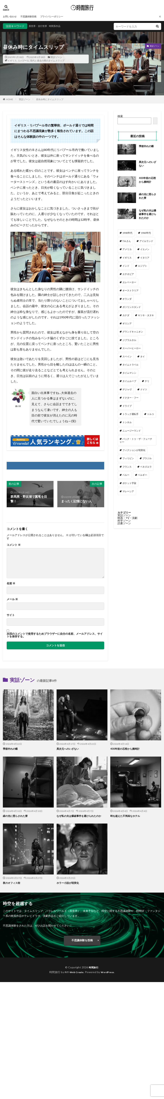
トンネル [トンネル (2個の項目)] (127, 423)
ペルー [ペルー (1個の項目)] (125, 475)
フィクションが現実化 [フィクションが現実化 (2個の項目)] (133, 451)
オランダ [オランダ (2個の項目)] (127, 299)
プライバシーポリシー (58, 16)
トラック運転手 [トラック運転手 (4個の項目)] (130, 415)
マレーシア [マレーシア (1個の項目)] (128, 492)
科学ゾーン (124, 521)
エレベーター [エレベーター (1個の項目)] (129, 283)
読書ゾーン (124, 524)
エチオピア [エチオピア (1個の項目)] (128, 275)
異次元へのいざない (147, 164)
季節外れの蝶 (147, 146)
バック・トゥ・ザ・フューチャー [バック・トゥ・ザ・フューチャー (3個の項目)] (136, 441)
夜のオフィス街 (12, 882)
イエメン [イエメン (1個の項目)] (144, 250)
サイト (11, 615)
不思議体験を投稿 (82, 940)
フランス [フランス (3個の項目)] (127, 467)
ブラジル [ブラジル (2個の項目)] (147, 459)
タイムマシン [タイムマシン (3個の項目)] (129, 373)
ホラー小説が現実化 (69, 882)
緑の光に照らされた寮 (147, 196)
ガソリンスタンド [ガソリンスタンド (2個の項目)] (131, 307)
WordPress (109, 971)
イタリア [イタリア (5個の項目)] (144, 258)
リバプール (23, 60)
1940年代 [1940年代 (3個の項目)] (127, 233)
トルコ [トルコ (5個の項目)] (150, 415)
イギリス (12, 60)
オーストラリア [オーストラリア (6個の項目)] (130, 291)
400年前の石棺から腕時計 (148, 180)
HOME (9, 99)
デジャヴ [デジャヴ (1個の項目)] (127, 390)
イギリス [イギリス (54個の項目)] (127, 258)
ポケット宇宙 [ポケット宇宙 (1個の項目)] (129, 483)
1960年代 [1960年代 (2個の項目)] (146, 233)
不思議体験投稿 (32, 16)
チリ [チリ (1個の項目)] (147, 382)
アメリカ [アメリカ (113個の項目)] (127, 250)
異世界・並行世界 (39, 26)
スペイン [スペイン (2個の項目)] (127, 357)
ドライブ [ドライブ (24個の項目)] (127, 406)
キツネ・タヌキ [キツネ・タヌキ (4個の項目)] (146, 316)
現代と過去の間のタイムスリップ (47, 60)
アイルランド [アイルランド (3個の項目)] (146, 242)
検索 (120, 116)
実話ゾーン (56, 57)
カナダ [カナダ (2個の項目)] (125, 316)
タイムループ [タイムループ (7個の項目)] (129, 382)
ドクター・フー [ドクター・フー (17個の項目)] (130, 398)
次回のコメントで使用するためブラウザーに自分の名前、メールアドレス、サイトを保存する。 (55, 635)
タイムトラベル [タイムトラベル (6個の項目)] (130, 365)
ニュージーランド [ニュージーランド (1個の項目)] (131, 431)
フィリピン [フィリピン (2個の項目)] (128, 459)
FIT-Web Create (73, 971)
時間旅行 (93, 967)
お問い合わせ (11, 16)
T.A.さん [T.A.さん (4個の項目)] (126, 242)
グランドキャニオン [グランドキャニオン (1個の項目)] (132, 332)
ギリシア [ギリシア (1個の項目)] (127, 324)
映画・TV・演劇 (127, 518)
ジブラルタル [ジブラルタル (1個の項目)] (129, 340)
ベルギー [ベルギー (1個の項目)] (142, 475)
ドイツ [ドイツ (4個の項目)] (143, 390)
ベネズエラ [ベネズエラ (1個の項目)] (146, 467)
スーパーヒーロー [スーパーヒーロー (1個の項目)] (131, 349)
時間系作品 (58, 26)
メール (12, 599)
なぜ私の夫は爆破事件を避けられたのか (147, 214)
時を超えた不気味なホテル (126, 815)
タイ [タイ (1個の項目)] (142, 357)
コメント (14, 544)
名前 (11, 583)
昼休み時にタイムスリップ (49, 99)
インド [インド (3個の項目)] (125, 266)
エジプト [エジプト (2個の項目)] (142, 266)
